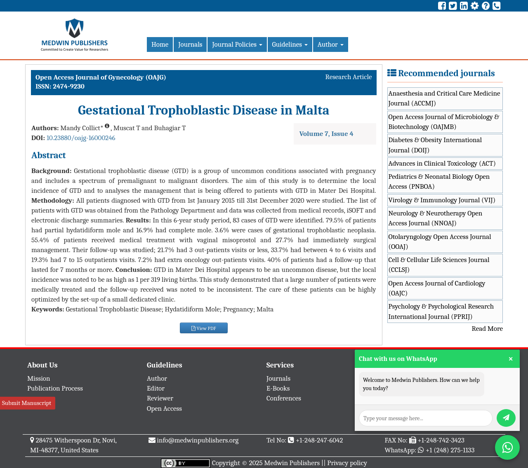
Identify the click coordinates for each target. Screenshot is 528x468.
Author (331, 44)
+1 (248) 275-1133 (450, 450)
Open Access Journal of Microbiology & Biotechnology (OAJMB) (444, 122)
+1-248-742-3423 (440, 440)
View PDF (203, 328)
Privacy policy (347, 463)
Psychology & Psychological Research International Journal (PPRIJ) (441, 311)
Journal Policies (237, 44)
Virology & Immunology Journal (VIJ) (442, 200)
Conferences (283, 398)
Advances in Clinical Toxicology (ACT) (442, 163)
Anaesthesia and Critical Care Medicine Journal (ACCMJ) (444, 98)
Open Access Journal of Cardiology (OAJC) (437, 288)
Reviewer (160, 398)
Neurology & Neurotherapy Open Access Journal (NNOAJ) (436, 218)
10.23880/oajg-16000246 (81, 138)
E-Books (278, 388)
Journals (190, 44)
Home (159, 44)
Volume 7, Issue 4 (326, 134)
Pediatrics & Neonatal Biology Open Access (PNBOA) (439, 181)
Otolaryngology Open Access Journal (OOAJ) (440, 241)
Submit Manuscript (26, 403)
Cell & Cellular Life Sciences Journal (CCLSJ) (439, 265)
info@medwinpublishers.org (197, 440)
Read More (487, 328)
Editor (156, 388)
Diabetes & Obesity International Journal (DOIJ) (435, 145)
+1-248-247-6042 (319, 440)
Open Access (164, 408)
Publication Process (55, 388)
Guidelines (290, 44)
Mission (38, 378)
